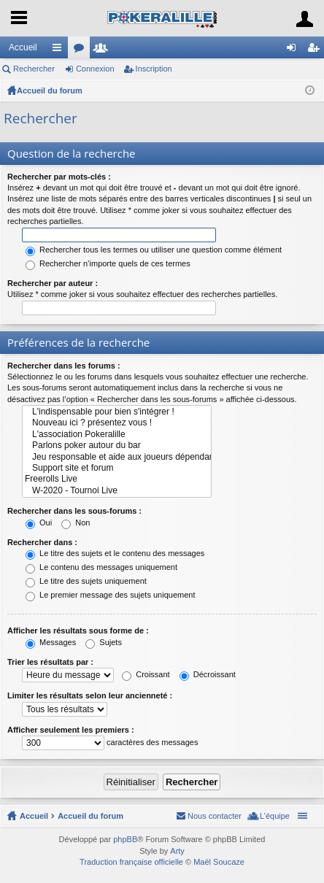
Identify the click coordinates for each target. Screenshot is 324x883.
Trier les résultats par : (50, 662)
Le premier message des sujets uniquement (110, 594)
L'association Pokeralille (116, 434)
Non (75, 522)
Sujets (103, 642)
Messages (51, 642)
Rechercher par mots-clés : (59, 176)
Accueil (23, 47)
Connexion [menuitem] (294, 50)
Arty (177, 851)
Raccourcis (60, 50)
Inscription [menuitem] (316, 50)
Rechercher (34, 68)
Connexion (95, 68)
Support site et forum (116, 468)
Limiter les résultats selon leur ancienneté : (89, 695)
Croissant (146, 674)
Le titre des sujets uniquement (86, 581)
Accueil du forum (49, 90)
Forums (82, 50)
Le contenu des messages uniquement (101, 567)
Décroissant (208, 674)
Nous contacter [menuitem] (215, 815)
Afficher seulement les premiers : (70, 729)
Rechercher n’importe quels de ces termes (108, 263)
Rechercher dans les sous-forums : (74, 510)
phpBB (125, 839)
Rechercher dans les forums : (63, 365)
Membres (104, 50)
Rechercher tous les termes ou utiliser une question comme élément (154, 249)
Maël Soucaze (218, 861)
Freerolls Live (116, 479)
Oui (39, 522)
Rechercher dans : (42, 542)
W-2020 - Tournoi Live (116, 490)
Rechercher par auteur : (52, 283)
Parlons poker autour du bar (116, 445)
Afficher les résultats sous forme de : (78, 630)
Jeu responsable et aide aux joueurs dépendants (116, 457)
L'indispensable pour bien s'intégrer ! (116, 411)
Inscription (154, 68)
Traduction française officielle (131, 861)
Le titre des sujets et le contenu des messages (115, 553)
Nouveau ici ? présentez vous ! (116, 422)
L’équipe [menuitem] (275, 815)
